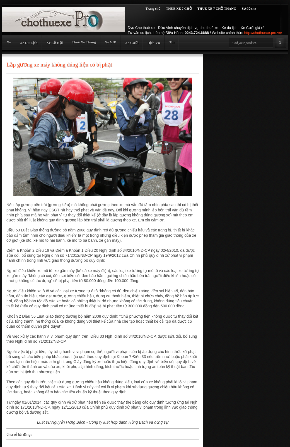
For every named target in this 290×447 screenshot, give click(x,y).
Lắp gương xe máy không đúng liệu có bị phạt (59, 64)
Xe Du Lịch (28, 43)
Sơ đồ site (249, 9)
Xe (9, 42)
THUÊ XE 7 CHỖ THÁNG (216, 9)
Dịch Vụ (154, 43)
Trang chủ (153, 9)
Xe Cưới (131, 43)
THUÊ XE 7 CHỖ (179, 9)
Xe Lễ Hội (54, 43)
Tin (171, 42)
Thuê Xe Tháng (84, 42)
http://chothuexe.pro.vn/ (263, 33)
